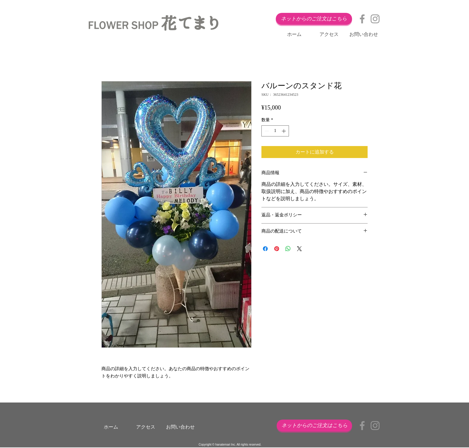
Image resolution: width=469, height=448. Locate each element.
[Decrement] (266, 131)
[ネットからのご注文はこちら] (314, 19)
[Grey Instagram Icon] (375, 19)
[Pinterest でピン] (276, 248)
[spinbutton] (275, 131)
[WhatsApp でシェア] (288, 248)
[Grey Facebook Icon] (362, 19)
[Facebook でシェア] (265, 248)
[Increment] (284, 131)
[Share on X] (299, 248)
